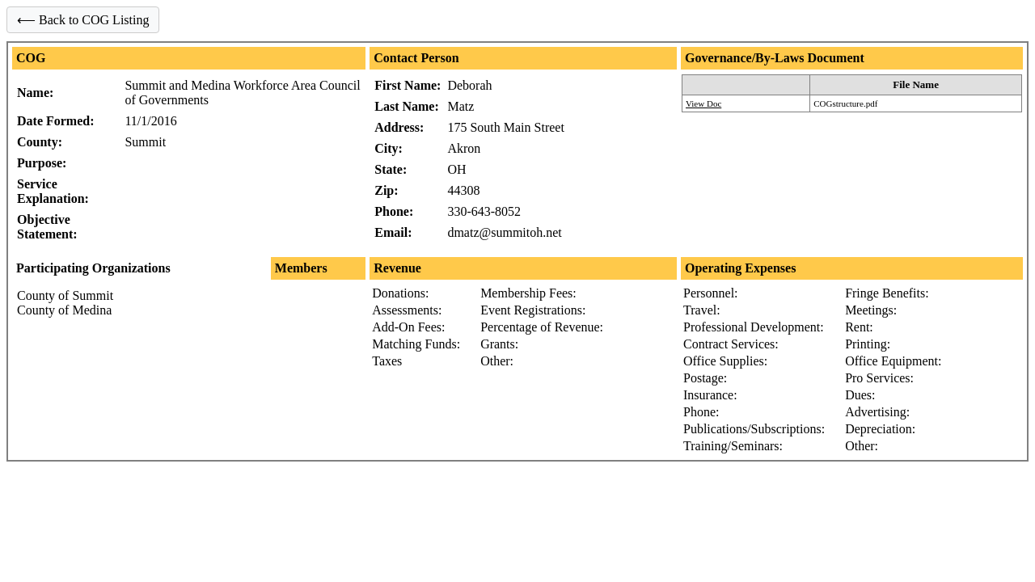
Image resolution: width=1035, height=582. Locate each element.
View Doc (703, 103)
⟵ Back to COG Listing (83, 20)
